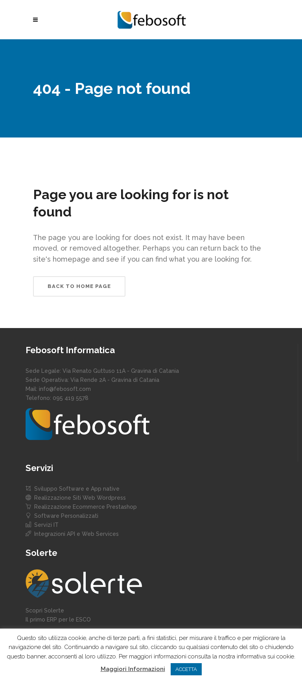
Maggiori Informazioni (133, 669)
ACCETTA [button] (186, 669)
